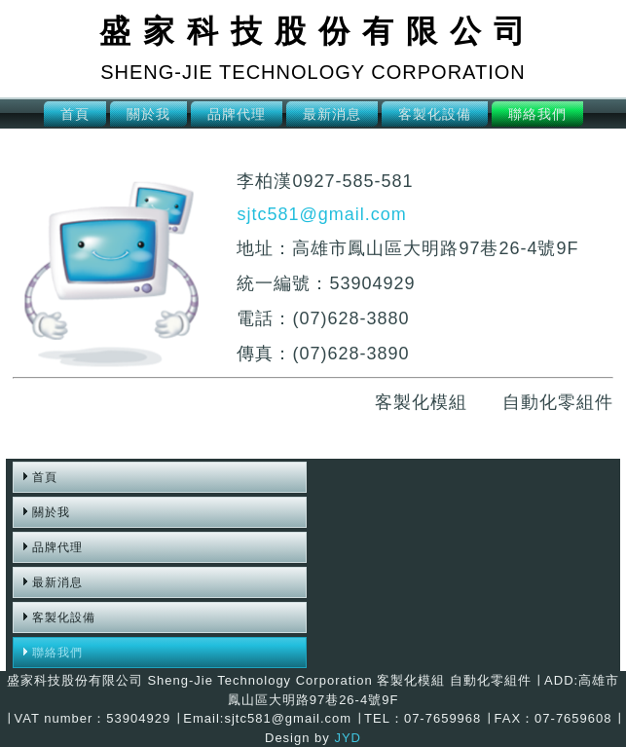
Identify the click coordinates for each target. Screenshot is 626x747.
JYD (347, 737)
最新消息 (332, 114)
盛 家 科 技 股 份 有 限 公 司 (312, 31)
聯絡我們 (537, 114)
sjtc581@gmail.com (321, 214)
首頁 (75, 114)
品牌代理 (236, 114)
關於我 (148, 114)
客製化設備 (434, 114)
